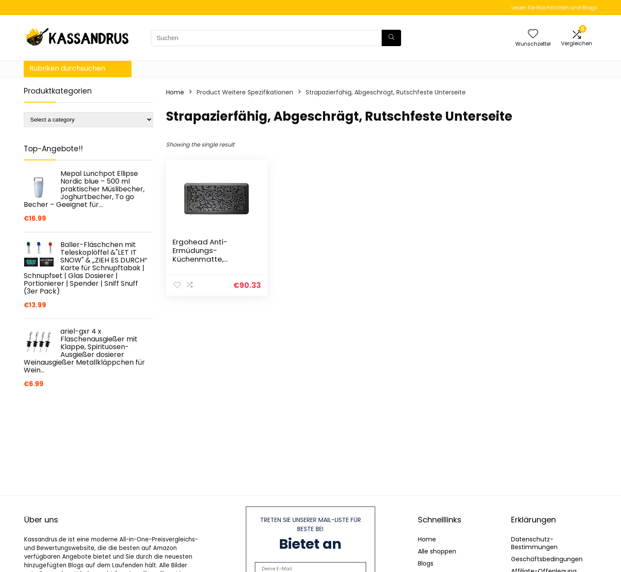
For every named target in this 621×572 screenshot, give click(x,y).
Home (175, 92)
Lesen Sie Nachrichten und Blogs (554, 7)
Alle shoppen (437, 551)
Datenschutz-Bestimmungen (534, 543)
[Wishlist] (533, 34)
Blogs (425, 563)
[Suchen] (391, 38)
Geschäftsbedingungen (547, 559)
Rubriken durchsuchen (67, 68)
